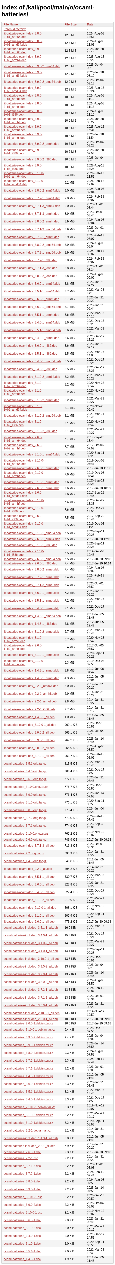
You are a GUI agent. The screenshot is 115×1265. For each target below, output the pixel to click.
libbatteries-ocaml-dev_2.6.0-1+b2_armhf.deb (23, 446)
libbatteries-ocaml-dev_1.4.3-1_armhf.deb (31, 678)
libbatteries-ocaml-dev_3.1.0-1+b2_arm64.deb (23, 384)
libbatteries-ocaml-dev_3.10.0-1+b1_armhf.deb (24, 502)
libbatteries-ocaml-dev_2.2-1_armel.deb (30, 701)
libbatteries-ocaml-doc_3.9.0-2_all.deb (29, 732)
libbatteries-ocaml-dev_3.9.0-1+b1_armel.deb (23, 136)
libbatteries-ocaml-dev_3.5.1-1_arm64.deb (32, 291)
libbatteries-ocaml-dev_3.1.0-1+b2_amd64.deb (23, 408)
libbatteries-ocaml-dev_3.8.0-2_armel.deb (31, 569)
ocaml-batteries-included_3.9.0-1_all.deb (31, 974)
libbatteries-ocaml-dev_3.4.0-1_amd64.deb (32, 361)
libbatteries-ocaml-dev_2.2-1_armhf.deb (30, 693)
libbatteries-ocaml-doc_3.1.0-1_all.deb (29, 915)
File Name (11, 24)
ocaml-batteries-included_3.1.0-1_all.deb (31, 951)
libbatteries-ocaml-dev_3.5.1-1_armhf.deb (31, 314)
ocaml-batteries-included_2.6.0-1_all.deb (31, 1019)
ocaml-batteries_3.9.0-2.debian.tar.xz (28, 1037)
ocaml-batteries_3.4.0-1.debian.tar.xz (28, 1099)
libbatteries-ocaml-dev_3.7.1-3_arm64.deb (32, 206)
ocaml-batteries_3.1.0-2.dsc (22, 1228)
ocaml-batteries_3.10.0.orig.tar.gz (26, 786)
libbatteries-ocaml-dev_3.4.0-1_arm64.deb (32, 322)
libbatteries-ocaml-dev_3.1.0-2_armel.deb (31, 631)
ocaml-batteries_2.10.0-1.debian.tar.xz (29, 1107)
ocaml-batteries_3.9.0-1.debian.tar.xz (28, 1045)
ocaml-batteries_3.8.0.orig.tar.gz (25, 810)
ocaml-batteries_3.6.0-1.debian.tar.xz (28, 1084)
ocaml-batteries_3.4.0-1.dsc (22, 1235)
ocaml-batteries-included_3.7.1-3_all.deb (31, 997)
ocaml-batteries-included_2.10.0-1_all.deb (32, 1013)
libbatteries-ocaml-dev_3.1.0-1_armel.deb (31, 654)
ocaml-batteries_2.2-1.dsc (21, 1158)
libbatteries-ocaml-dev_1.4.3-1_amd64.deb (32, 616)
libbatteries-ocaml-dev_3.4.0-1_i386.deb (30, 369)
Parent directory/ (15, 29)
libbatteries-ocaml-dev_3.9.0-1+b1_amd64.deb (23, 74)
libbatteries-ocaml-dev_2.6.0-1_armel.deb (31, 488)
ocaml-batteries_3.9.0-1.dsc (22, 1189)
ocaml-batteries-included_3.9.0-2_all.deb (31, 966)
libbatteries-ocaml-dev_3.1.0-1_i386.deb (30, 545)
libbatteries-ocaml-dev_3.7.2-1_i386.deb (30, 260)
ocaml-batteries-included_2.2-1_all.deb (29, 1146)
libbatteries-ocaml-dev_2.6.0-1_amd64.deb (32, 559)
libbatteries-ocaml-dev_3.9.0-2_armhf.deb (31, 143)
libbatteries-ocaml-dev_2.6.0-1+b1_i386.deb (23, 517)
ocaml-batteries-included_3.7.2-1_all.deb (31, 989)
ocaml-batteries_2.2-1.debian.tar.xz (27, 1130)
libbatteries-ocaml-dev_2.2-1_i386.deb (29, 709)
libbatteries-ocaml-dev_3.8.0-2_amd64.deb (32, 244)
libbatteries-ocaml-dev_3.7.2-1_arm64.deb (32, 198)
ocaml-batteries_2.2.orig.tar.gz (24, 853)
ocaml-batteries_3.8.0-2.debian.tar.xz (28, 1052)
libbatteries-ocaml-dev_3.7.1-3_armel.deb (31, 585)
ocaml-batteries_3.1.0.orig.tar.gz (25, 802)
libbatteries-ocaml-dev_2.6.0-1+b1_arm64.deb (23, 439)
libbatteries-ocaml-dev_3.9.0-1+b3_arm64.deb (23, 58)
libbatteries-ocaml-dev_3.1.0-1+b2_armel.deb (23, 639)
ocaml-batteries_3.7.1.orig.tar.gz (25, 825)
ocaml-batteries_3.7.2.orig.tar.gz (25, 818)
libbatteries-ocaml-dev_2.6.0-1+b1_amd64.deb (23, 494)
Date (90, 24)
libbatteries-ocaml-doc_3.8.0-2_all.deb (29, 748)
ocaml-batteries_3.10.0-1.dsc (23, 1197)
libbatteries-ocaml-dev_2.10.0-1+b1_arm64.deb (24, 462)
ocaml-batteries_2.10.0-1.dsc (23, 1212)
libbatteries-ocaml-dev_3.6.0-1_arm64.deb (32, 283)
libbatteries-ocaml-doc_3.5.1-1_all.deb (29, 876)
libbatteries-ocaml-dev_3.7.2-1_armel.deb (31, 577)
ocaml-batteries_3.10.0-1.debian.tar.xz (29, 1029)
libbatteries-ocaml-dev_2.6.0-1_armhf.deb (31, 468)
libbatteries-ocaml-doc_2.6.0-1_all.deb (29, 921)
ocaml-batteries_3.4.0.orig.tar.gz (25, 771)
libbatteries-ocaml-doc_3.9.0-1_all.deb (29, 740)
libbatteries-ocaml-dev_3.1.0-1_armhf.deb (31, 482)
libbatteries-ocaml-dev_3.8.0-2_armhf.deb (31, 221)
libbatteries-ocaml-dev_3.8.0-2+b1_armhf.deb (23, 97)
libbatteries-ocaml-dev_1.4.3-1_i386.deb (30, 623)
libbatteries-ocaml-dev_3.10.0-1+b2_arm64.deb (24, 175)
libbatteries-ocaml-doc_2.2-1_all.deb (28, 868)
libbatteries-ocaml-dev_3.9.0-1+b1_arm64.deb (23, 50)
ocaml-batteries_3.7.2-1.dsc (22, 1173)
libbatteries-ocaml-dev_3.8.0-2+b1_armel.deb (23, 105)
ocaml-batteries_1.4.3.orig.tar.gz (25, 861)
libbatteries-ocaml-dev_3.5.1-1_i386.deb (30, 353)
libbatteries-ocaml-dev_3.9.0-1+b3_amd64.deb (23, 89)
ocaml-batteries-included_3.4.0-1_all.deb (31, 935)
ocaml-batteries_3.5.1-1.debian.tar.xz (28, 1091)
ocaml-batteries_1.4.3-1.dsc (22, 1259)
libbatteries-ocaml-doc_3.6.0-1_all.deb (29, 884)
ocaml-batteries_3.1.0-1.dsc (22, 1243)
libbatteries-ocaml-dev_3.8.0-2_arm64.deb (32, 190)
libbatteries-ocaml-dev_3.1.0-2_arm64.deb (32, 376)
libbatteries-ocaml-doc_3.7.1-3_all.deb (29, 845)
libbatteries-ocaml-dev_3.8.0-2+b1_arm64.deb (23, 35)
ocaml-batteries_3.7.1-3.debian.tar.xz (28, 1068)
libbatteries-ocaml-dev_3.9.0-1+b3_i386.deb (23, 167)
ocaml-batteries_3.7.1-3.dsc (22, 1166)
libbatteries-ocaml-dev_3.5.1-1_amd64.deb (32, 330)
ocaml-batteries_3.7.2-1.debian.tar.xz (28, 1060)
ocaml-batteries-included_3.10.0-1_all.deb (32, 958)
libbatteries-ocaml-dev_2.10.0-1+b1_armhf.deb (24, 474)
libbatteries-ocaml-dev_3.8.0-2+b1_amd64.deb (23, 43)
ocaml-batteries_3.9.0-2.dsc (22, 1204)
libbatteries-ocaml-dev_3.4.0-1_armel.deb (31, 608)
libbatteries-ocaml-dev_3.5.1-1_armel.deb (31, 600)
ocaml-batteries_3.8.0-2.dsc (22, 1181)
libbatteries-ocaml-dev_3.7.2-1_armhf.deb (31, 237)
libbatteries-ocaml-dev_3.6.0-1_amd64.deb (32, 306)
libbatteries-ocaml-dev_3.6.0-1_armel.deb (31, 592)
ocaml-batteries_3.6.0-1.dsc (22, 1220)
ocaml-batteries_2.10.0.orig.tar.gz (26, 833)
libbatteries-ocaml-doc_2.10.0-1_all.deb (30, 907)
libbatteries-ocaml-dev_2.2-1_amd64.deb (31, 686)
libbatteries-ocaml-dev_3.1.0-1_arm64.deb (32, 454)
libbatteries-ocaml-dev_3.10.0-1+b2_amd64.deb (24, 182)
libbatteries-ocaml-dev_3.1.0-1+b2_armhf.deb (23, 392)
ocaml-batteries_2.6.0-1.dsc (22, 1152)
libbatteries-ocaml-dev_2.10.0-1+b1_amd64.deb (24, 525)
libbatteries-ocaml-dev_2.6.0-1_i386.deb (30, 563)
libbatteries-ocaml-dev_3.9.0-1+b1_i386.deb (23, 151)
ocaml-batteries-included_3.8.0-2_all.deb (31, 982)
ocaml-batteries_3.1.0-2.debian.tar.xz (28, 1115)
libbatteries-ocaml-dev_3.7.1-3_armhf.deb (31, 213)
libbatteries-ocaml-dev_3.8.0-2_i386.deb (30, 276)
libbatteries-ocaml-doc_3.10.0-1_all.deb (30, 724)
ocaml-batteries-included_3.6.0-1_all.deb (31, 1005)
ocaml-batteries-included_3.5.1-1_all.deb (31, 927)
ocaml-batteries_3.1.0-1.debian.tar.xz (28, 1122)
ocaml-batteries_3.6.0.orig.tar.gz (25, 779)
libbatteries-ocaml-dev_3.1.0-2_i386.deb (30, 431)
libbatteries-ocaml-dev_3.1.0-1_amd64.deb (32, 533)
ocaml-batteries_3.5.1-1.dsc (22, 1251)
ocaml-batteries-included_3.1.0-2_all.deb (31, 943)
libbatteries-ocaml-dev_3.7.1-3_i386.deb (30, 268)
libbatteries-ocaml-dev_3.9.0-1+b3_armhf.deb (23, 128)
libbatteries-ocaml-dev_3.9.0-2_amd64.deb (32, 81)
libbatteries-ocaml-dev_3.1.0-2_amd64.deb (32, 415)
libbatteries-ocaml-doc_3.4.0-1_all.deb (29, 892)
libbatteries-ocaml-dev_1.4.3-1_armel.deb (31, 670)
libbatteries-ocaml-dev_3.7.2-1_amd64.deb (32, 252)
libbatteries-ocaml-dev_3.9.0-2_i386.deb (30, 159)
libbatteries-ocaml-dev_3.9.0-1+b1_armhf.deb (23, 120)
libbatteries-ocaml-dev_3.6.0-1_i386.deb (30, 345)
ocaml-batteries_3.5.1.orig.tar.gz (25, 763)
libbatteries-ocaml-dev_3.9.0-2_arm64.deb (32, 66)
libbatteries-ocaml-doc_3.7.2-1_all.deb (29, 755)
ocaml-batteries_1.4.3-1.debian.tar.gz (28, 1076)
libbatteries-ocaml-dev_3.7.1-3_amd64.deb (32, 229)
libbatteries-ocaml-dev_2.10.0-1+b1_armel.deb (24, 662)
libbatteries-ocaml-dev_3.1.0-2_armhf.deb (31, 400)
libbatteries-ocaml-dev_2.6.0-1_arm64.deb (32, 539)
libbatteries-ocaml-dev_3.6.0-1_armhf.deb (31, 299)
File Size (70, 24)
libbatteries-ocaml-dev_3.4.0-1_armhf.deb (31, 338)
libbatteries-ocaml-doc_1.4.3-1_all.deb (29, 717)
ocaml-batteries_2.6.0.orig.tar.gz (25, 839)
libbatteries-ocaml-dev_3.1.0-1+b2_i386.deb (23, 423)
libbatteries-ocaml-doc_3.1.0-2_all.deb (29, 900)
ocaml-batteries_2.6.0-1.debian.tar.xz (28, 1023)
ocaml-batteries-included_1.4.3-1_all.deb (31, 1138)
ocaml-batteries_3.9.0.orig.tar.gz (25, 794)
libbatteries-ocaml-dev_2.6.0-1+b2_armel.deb (23, 647)
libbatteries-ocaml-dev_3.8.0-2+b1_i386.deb (23, 113)
